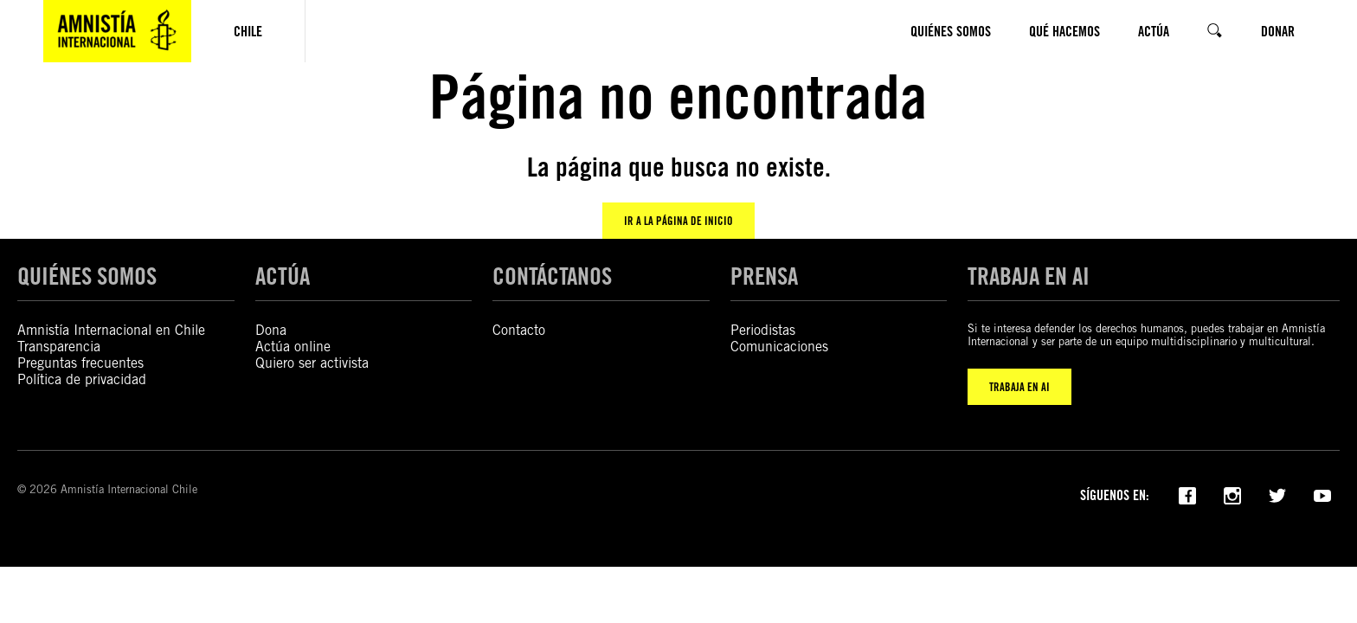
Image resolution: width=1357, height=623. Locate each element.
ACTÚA (282, 276)
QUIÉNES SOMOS (87, 276)
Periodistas (762, 330)
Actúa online (293, 346)
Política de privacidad (81, 379)
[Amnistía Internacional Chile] (117, 31)
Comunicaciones (779, 346)
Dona (270, 330)
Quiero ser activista (312, 363)
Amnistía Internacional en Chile (111, 330)
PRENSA (764, 276)
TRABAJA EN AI (1019, 387)
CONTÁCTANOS (552, 276)
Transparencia (58, 346)
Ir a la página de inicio (678, 221)
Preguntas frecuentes (80, 363)
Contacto (518, 330)
